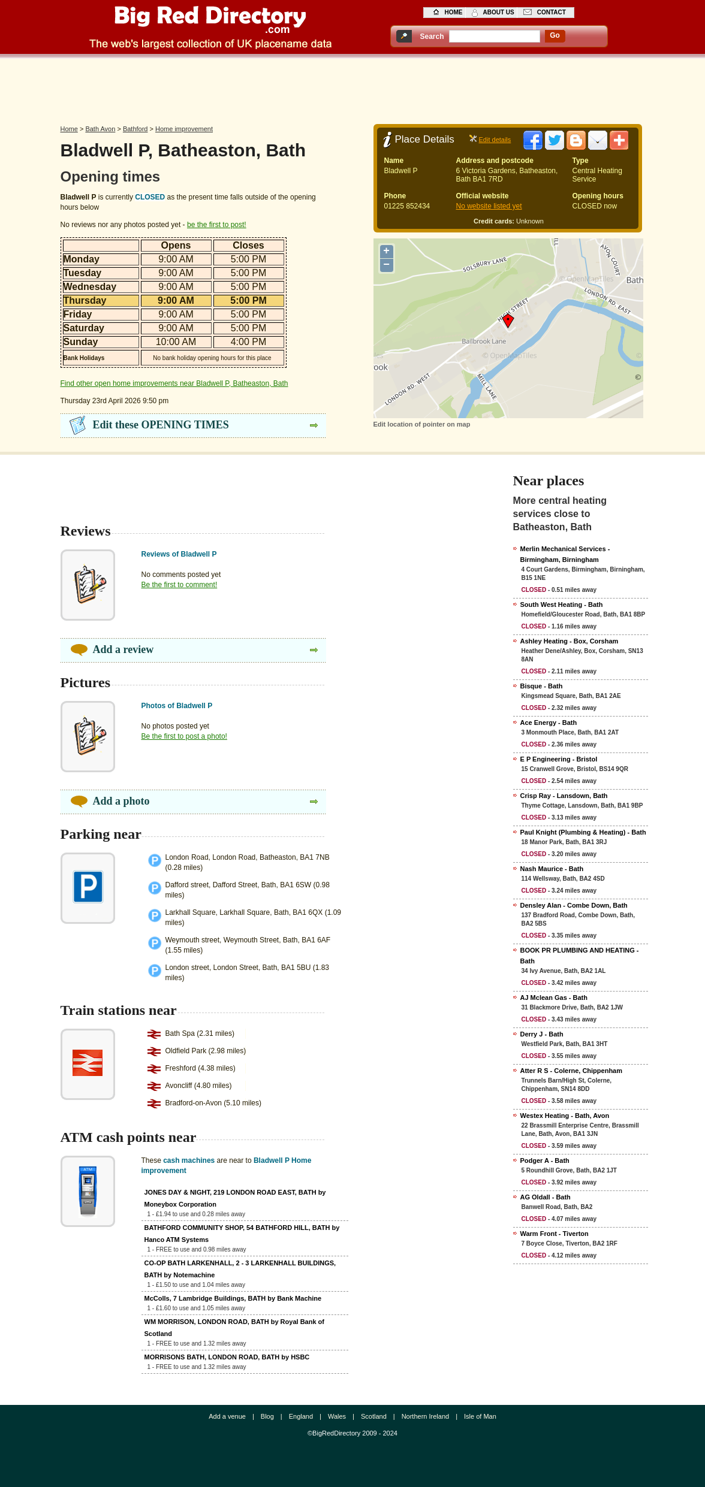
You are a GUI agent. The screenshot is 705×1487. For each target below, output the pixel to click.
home (454, 12)
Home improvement (184, 128)
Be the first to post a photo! (184, 736)
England (301, 1416)
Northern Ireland (426, 1416)
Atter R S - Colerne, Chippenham (571, 1070)
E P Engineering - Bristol (559, 759)
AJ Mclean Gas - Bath (554, 997)
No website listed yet (489, 206)
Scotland (374, 1416)
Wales (337, 1416)
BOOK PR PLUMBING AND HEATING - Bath (579, 956)
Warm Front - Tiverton (554, 1233)
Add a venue (227, 1416)
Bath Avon (100, 128)
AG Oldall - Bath (545, 1197)
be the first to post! (216, 224)
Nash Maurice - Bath (552, 868)
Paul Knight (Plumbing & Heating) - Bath (583, 832)
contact (551, 12)
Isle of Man (480, 1416)
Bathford (135, 128)
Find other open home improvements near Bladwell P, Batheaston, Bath (174, 383)
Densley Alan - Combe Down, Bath (574, 905)
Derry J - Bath (542, 1034)
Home (69, 128)
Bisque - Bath (541, 686)
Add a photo (121, 801)
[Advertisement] (352, 88)
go (555, 35)
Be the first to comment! (179, 585)
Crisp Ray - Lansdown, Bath (564, 795)
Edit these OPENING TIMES (161, 425)
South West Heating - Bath (561, 604)
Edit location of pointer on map (422, 424)
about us (498, 12)
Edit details (495, 139)
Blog (267, 1416)
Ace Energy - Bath (548, 722)
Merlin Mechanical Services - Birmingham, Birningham (565, 554)
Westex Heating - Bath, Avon (565, 1115)
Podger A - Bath (545, 1160)
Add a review (123, 649)
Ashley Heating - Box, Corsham (569, 641)
